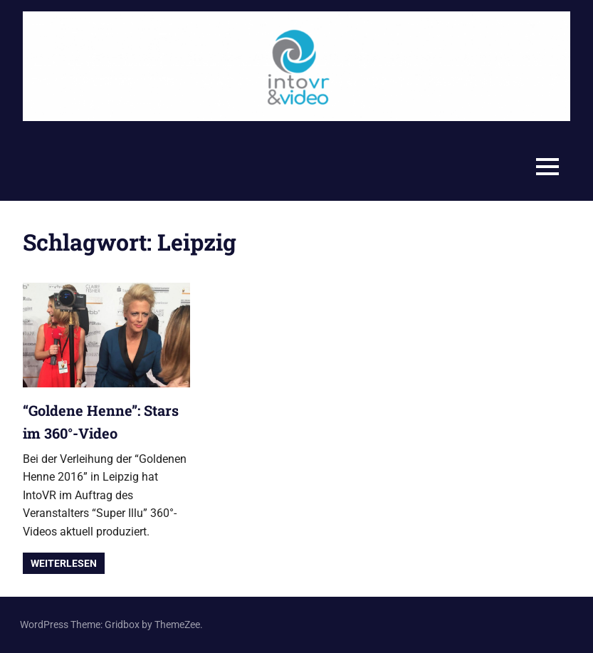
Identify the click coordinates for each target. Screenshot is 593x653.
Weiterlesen (64, 563)
